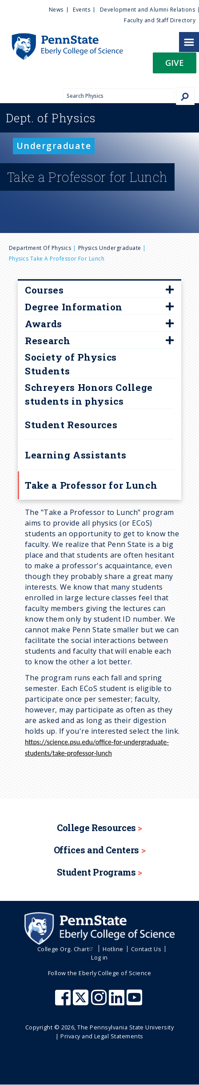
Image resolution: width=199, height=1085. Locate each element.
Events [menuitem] (81, 9)
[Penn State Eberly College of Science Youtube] (135, 1002)
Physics (51, 117)
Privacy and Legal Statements (101, 1036)
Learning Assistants (76, 455)
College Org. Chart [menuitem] (66, 949)
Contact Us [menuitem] (146, 949)
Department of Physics (40, 248)
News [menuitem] (56, 9)
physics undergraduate (109, 248)
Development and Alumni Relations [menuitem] (147, 9)
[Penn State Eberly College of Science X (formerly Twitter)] (82, 1002)
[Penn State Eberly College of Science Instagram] (100, 1002)
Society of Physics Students (71, 364)
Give (174, 62)
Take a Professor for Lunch (91, 485)
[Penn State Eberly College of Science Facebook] (64, 1002)
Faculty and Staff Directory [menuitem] (159, 20)
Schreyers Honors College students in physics (89, 394)
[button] (174, 65)
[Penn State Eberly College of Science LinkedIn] (118, 1002)
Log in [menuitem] (99, 957)
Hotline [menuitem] (113, 949)
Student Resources (71, 424)
